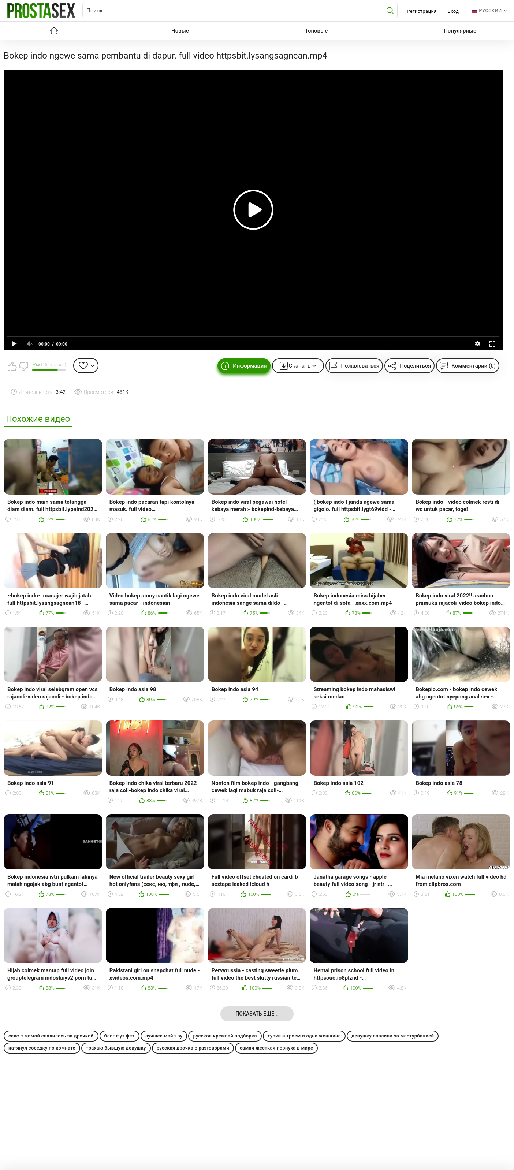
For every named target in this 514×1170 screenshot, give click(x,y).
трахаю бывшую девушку (116, 1048)
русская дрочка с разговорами (193, 1048)
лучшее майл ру (164, 1036)
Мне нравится (12, 366)
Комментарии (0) (473, 365)
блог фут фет (119, 1036)
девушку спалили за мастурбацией (392, 1036)
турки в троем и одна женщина (304, 1036)
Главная (54, 30)
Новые (180, 30)
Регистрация (421, 11)
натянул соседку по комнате (41, 1048)
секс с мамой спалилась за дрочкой (51, 1036)
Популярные (460, 30)
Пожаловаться (360, 365)
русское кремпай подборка (225, 1036)
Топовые (316, 30)
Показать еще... (256, 1014)
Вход (453, 11)
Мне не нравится (23, 366)
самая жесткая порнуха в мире (276, 1048)
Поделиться (415, 365)
